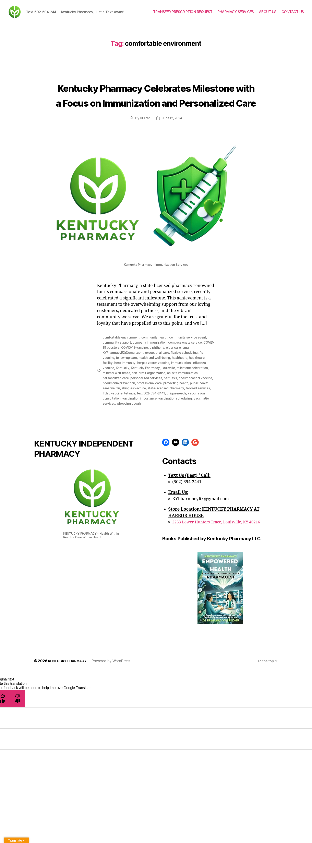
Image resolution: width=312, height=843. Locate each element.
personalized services (147, 412)
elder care (186, 383)
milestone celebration (194, 402)
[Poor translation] (17, 731)
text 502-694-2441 (178, 427)
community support (117, 378)
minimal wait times (116, 407)
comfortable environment (122, 373)
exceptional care (158, 387)
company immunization (151, 378)
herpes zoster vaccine (153, 397)
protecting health (192, 417)
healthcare (181, 392)
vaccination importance (169, 431)
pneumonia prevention (133, 417)
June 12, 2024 (172, 154)
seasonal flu (132, 422)
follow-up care (127, 392)
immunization (182, 397)
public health (112, 422)
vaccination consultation (132, 431)
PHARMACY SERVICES (235, 15)
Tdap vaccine (139, 427)
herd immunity (124, 397)
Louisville (169, 402)
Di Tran (144, 154)
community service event (190, 373)
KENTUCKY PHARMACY (68, 693)
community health (156, 373)
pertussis (173, 412)
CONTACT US (292, 15)
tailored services (115, 427)
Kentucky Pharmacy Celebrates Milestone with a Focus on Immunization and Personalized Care (156, 115)
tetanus (156, 427)
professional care (164, 417)
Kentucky (123, 402)
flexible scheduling (187, 387)
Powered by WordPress (114, 693)
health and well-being (156, 392)
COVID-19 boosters (117, 383)
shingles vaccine (155, 422)
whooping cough (165, 436)
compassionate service (187, 378)
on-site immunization (184, 407)
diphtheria (169, 383)
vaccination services (136, 436)
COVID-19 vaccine (147, 383)
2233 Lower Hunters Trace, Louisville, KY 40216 (220, 555)
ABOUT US (267, 15)
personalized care (116, 412)
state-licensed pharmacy (187, 422)
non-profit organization (149, 407)
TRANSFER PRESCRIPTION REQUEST (183, 15)
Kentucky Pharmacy (145, 402)
